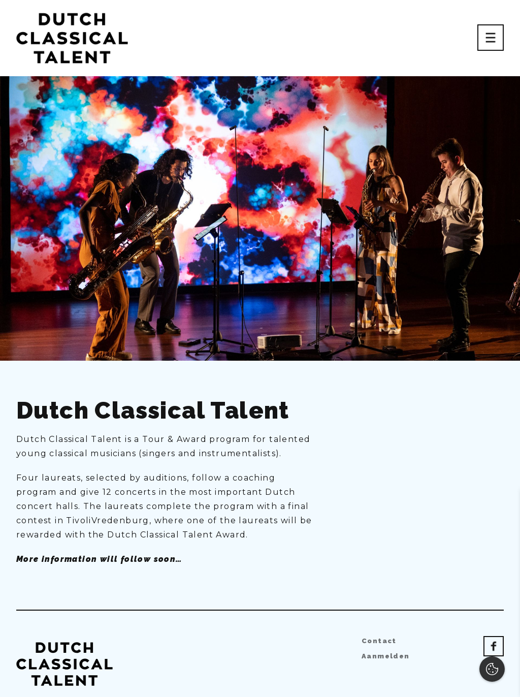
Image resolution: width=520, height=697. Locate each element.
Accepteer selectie (433, 678)
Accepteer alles (434, 648)
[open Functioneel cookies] (504, 581)
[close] (504, 507)
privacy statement (395, 547)
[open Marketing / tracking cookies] (504, 611)
